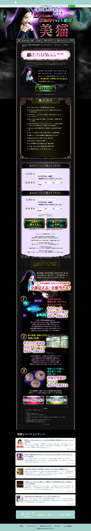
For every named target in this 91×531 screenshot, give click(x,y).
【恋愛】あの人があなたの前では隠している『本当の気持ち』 (45, 330)
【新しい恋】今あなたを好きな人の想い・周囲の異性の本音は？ (45, 322)
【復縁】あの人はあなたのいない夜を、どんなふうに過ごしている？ (45, 364)
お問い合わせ (58, 526)
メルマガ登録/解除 (69, 526)
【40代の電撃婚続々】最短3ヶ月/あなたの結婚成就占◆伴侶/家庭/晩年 (45, 390)
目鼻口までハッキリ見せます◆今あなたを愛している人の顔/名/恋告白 (45, 393)
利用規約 (20, 526)
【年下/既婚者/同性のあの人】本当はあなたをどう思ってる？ (45, 326)
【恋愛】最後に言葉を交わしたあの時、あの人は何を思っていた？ (45, 328)
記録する (40, 215)
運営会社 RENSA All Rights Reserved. (45, 528)
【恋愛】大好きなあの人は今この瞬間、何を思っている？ (45, 324)
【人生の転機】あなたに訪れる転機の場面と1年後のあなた (45, 358)
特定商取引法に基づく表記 (45, 526)
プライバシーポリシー (31, 526)
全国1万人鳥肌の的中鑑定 (34, 44)
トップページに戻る (45, 424)
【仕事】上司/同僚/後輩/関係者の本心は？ (45, 320)
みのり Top (24, 44)
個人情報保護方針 (36, 265)
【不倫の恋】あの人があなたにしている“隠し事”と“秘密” (45, 362)
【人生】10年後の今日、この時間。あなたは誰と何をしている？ (45, 356)
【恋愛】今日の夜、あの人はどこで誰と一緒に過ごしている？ (45, 360)
